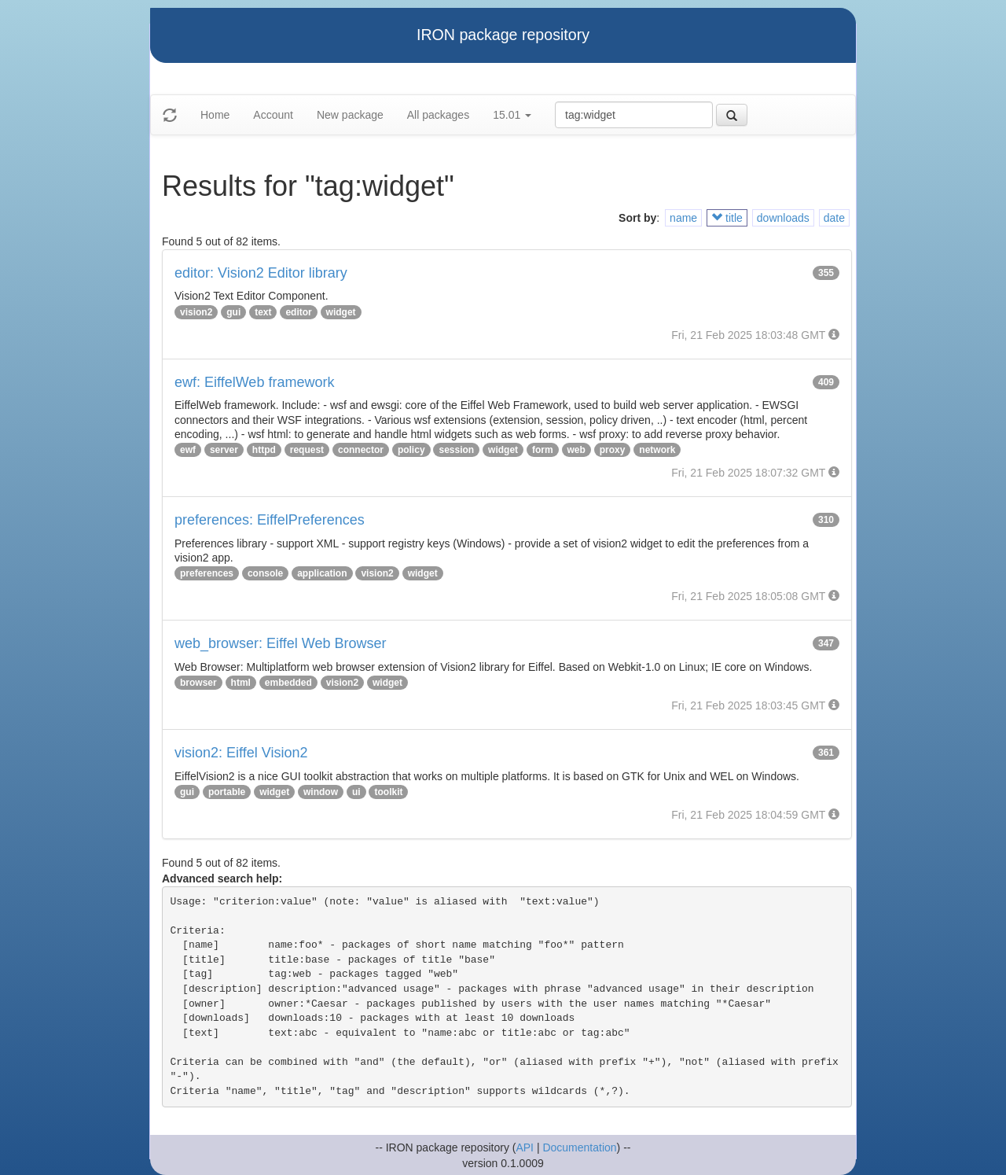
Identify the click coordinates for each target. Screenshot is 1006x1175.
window (320, 791)
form (542, 449)
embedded (288, 682)
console (265, 573)
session (456, 449)
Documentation (579, 1147)
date (834, 218)
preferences (206, 573)
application (322, 573)
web (576, 449)
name (683, 218)
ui (356, 791)
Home (214, 115)
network (657, 449)
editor (298, 312)
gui (233, 312)
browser (198, 682)
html (241, 682)
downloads (783, 218)
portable (226, 791)
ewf (188, 449)
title (727, 218)
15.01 (512, 115)
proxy (613, 449)
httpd (264, 449)
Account (273, 115)
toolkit (388, 791)
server (224, 449)
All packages (438, 115)
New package (350, 115)
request (307, 449)
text (263, 312)
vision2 (196, 312)
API (525, 1147)
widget (341, 312)
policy (411, 449)
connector (361, 449)
